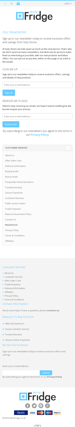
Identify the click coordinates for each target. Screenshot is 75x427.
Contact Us (10, 219)
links (66, 3)
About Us (9, 155)
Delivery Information (15, 166)
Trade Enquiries (13, 208)
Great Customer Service (17, 329)
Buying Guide (12, 171)
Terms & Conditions (15, 235)
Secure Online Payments (17, 339)
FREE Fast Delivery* (14, 323)
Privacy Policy (12, 230)
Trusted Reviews (13, 334)
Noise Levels (11, 176)
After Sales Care (13, 160)
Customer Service (13, 276)
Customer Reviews (14, 198)
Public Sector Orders (15, 203)
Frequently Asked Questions (19, 181)
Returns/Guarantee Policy (18, 214)
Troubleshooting (13, 187)
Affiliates (9, 240)
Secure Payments (14, 192)
